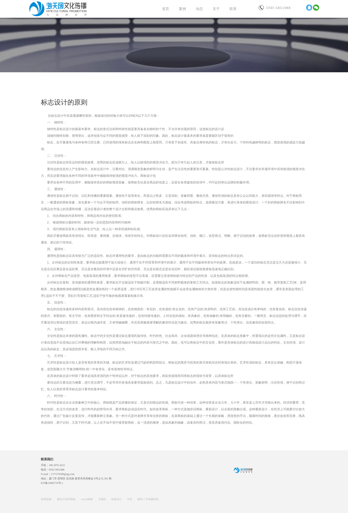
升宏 (130, 499)
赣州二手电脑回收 (148, 499)
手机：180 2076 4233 (53, 465)
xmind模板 (87, 499)
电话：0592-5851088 (52, 469)
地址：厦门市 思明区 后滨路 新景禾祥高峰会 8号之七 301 (75, 478)
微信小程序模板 (66, 499)
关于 (216, 9)
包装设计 (117, 499)
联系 (233, 9)
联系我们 (47, 459)
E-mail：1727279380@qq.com (57, 474)
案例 (182, 9)
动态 (199, 9)
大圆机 (102, 499)
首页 (165, 9)
